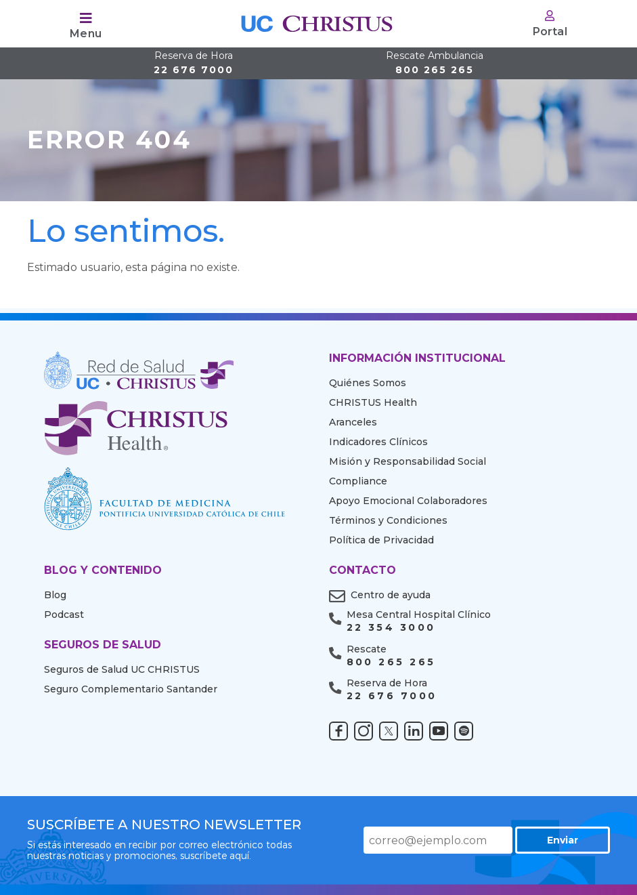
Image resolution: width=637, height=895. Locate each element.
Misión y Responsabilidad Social (407, 461)
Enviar (562, 840)
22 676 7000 (194, 63)
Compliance (358, 481)
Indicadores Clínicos (378, 442)
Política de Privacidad (381, 540)
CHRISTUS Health (373, 402)
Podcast (64, 614)
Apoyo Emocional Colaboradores (408, 501)
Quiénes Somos (367, 383)
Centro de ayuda (391, 595)
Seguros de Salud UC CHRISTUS (122, 669)
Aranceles (353, 422)
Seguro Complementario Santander (130, 689)
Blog (55, 595)
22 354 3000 (391, 627)
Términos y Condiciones (388, 520)
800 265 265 (434, 63)
